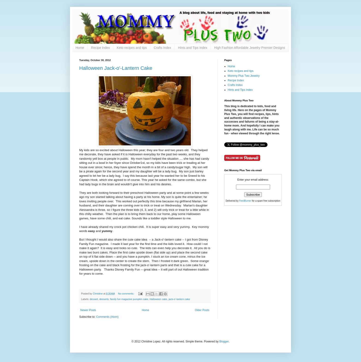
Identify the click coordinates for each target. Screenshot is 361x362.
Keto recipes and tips (132, 48)
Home (80, 48)
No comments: (126, 293)
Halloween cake (158, 299)
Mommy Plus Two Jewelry (243, 75)
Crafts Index (162, 48)
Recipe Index (100, 48)
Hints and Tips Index (192, 48)
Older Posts (202, 310)
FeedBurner (245, 201)
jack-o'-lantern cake (179, 299)
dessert (94, 299)
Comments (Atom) (107, 316)
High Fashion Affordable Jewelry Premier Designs (249, 48)
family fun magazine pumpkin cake (129, 299)
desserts (104, 299)
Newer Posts (88, 310)
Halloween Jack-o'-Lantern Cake (115, 68)
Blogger (224, 341)
